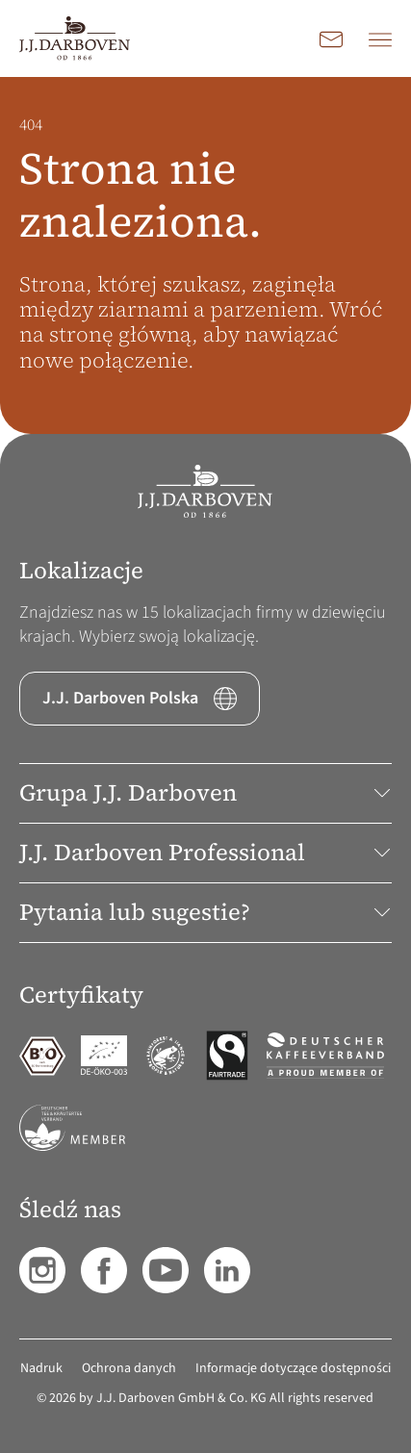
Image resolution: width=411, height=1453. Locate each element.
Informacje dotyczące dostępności (293, 1368)
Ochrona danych (129, 1368)
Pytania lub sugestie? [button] (205, 912)
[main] (205, 255)
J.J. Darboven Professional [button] (205, 852)
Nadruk (41, 1368)
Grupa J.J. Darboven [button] (205, 792)
